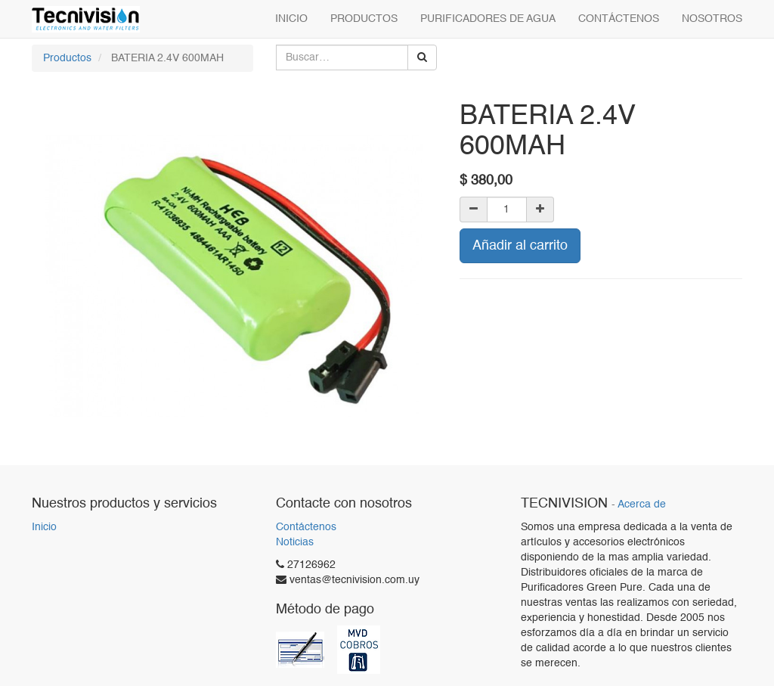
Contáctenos (306, 527)
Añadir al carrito (520, 246)
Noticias (295, 542)
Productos (67, 58)
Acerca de (642, 505)
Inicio (44, 527)
